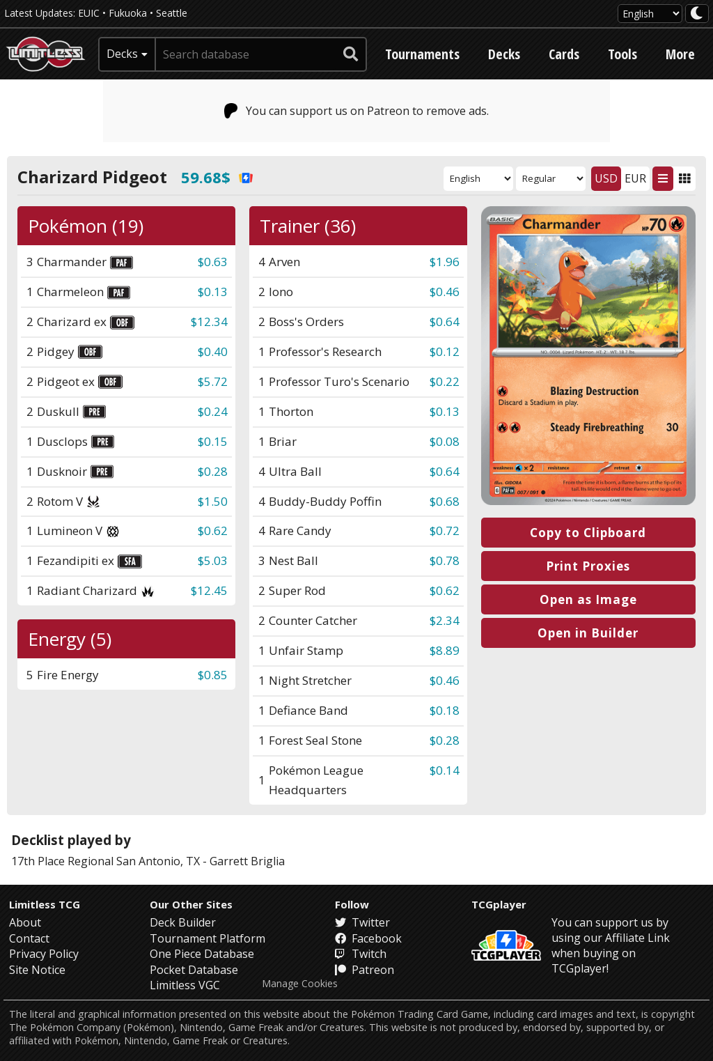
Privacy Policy (44, 953)
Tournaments (422, 54)
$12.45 (209, 590)
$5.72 (213, 381)
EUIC (89, 13)
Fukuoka (128, 13)
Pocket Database (194, 969)
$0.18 (445, 710)
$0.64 (445, 321)
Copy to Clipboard (588, 533)
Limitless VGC (185, 985)
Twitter (362, 922)
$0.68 (445, 501)
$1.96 (445, 262)
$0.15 (213, 441)
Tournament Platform (207, 938)
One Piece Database (202, 953)
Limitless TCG (44, 904)
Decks (504, 54)
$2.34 (445, 620)
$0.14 (445, 770)
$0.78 (445, 560)
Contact (29, 938)
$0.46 (445, 292)
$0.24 (213, 411)
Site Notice (37, 969)
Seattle (171, 13)
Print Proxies (588, 566)
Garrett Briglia (247, 861)
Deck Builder (183, 922)
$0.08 (445, 441)
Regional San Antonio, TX (134, 861)
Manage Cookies (300, 983)
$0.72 (445, 530)
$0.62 (213, 530)
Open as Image (588, 599)
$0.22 (445, 381)
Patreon (364, 969)
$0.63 (213, 262)
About (25, 922)
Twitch (360, 953)
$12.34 (209, 321)
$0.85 (213, 675)
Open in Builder (588, 633)
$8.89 (445, 650)
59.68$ (217, 176)
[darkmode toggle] (697, 13)
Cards (564, 54)
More (680, 54)
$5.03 (213, 560)
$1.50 (213, 501)
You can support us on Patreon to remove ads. (356, 110)
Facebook (368, 938)
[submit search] (351, 54)
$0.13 (213, 292)
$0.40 (213, 351)
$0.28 (213, 471)
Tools (622, 54)
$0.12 (445, 351)
